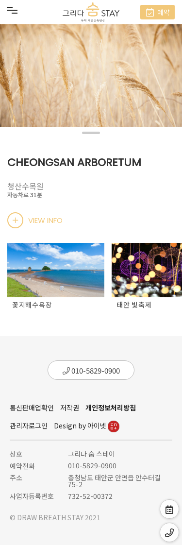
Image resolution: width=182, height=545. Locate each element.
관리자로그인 (29, 425)
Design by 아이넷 (86, 425)
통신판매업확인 (32, 407)
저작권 (69, 407)
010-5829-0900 (91, 370)
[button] (91, 133)
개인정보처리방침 (110, 407)
